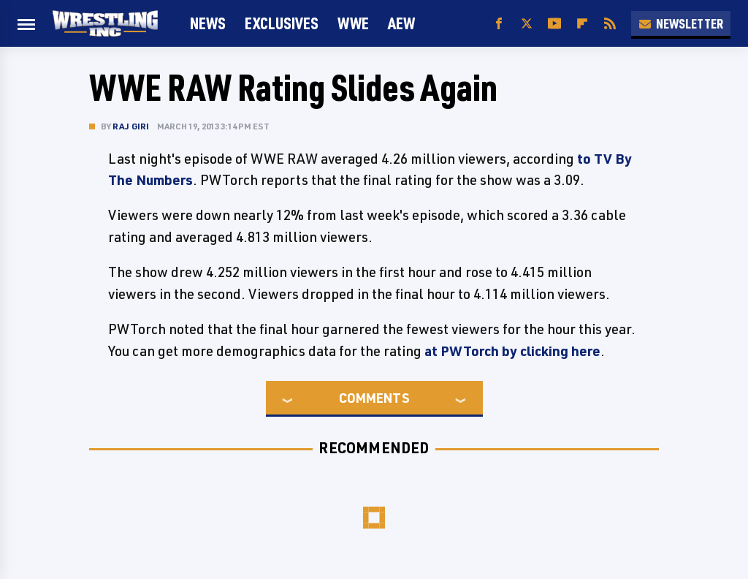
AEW (401, 23)
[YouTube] (554, 24)
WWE (353, 23)
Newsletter (680, 23)
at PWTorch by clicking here (512, 351)
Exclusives (281, 23)
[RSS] (610, 24)
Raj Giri (131, 126)
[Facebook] (498, 24)
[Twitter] (526, 24)
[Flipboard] (582, 24)
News (208, 23)
